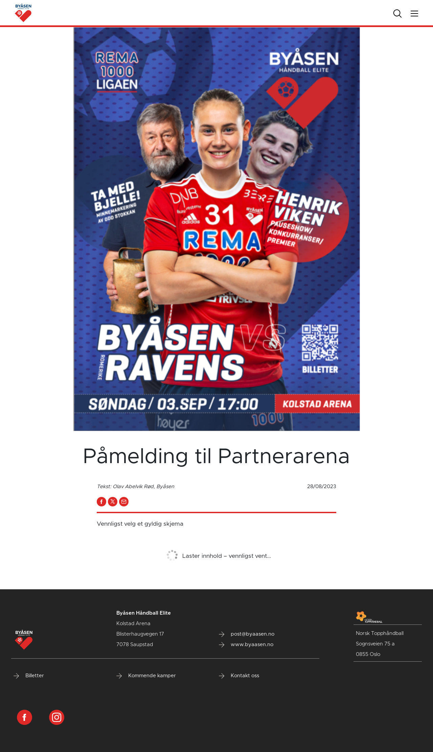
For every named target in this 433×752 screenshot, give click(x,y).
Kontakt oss (239, 676)
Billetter (29, 676)
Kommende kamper (146, 676)
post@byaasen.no (246, 634)
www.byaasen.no (246, 644)
